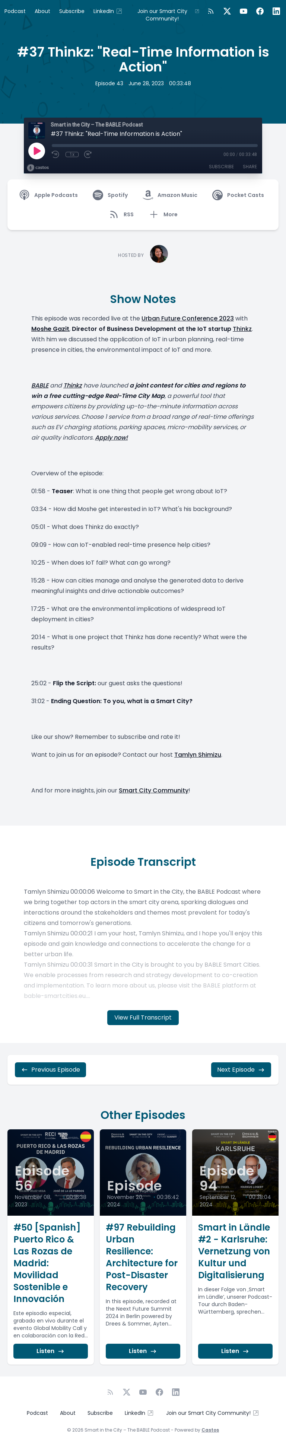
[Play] (36, 151)
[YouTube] (243, 11)
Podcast (15, 11)
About (42, 11)
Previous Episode (50, 1069)
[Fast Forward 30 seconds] (88, 154)
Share (250, 166)
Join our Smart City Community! (168, 14)
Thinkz (242, 329)
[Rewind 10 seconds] (56, 154)
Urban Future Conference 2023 (188, 318)
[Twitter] (227, 11)
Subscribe (72, 11)
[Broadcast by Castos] (38, 168)
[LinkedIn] (276, 11)
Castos (210, 1430)
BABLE (39, 385)
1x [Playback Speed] (72, 154)
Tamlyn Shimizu (197, 754)
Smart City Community (153, 790)
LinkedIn (108, 11)
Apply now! (111, 437)
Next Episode (241, 1069)
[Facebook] (260, 11)
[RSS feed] (210, 11)
